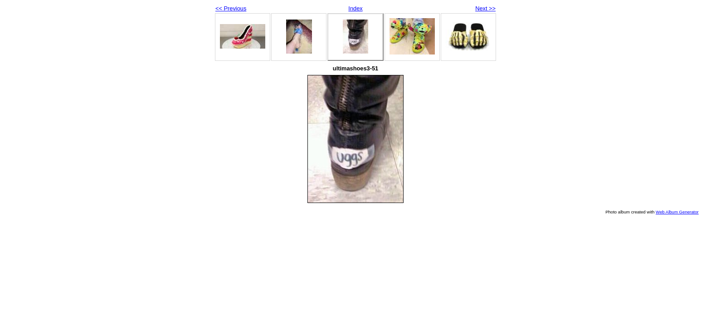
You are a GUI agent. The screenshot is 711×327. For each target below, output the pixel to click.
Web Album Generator (677, 211)
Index (355, 8)
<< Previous (230, 8)
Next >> (485, 8)
